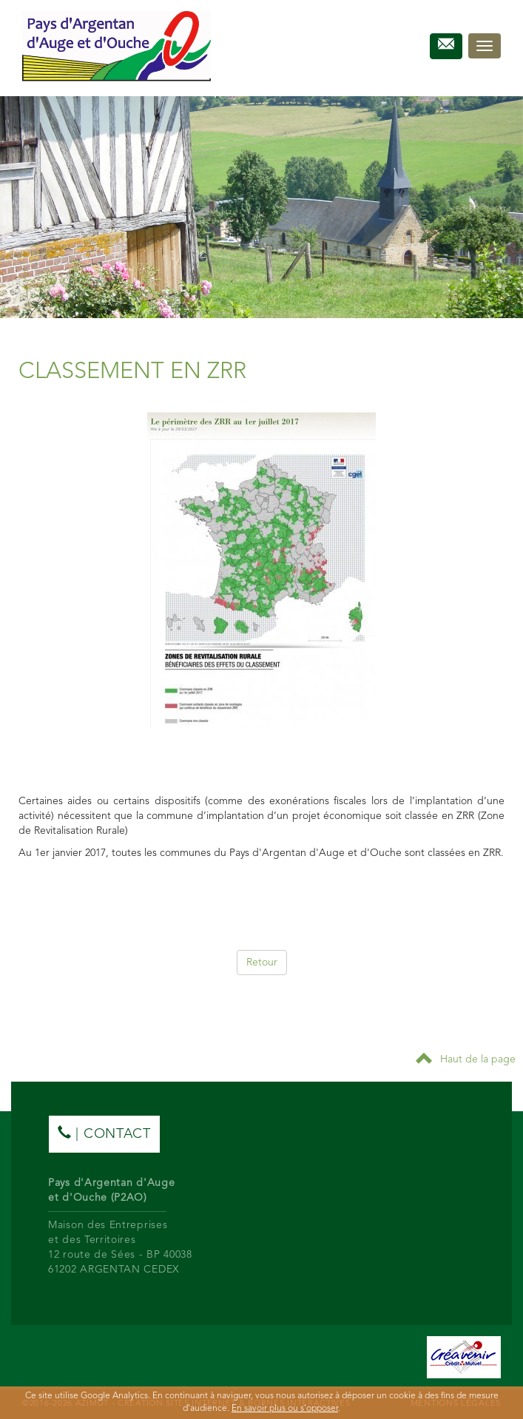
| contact (104, 1133)
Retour (261, 962)
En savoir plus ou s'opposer (285, 1408)
